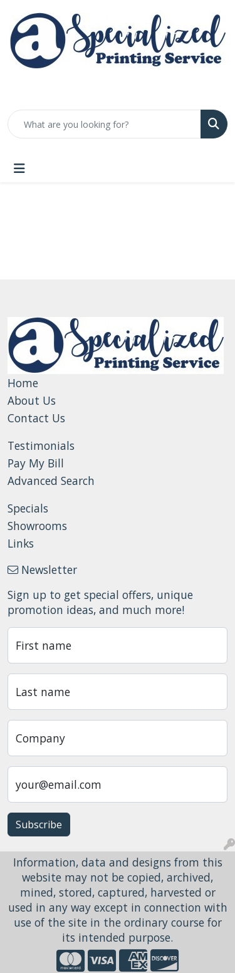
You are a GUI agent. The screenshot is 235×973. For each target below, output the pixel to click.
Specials (28, 508)
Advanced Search (51, 480)
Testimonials (41, 445)
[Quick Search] (104, 124)
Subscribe (39, 824)
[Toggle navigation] (19, 168)
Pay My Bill (36, 463)
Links (21, 543)
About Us (32, 400)
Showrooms (37, 525)
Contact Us (36, 417)
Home (23, 382)
